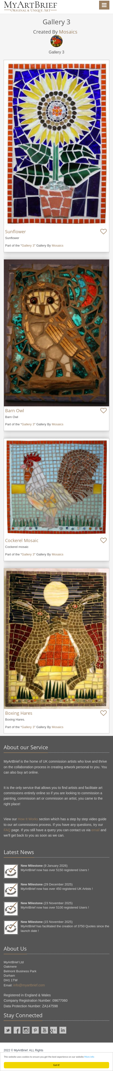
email (95, 830)
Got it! (56, 1065)
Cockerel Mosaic (21, 540)
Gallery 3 (28, 245)
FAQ (7, 830)
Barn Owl (14, 410)
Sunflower (15, 231)
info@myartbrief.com (29, 985)
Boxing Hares (18, 713)
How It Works (28, 819)
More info (89, 1056)
